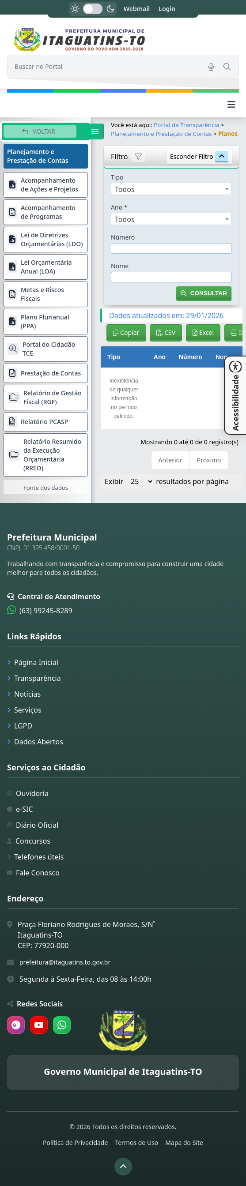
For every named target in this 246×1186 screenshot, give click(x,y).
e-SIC (20, 809)
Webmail (137, 8)
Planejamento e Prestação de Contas (161, 134)
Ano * (119, 207)
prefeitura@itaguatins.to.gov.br (64, 962)
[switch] (92, 9)
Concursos (28, 841)
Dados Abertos (35, 742)
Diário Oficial (32, 825)
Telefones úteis (35, 857)
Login (167, 8)
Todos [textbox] (125, 189)
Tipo (117, 177)
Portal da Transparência (186, 125)
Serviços (24, 710)
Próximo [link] (209, 460)
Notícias (24, 694)
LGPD (19, 726)
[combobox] (171, 189)
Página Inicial (32, 662)
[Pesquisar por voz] (211, 67)
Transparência (34, 678)
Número (123, 237)
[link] (123, 40)
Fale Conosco (33, 873)
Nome (120, 266)
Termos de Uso (136, 1142)
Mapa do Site (184, 1142)
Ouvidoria (28, 793)
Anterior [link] (170, 460)
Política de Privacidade (75, 1142)
